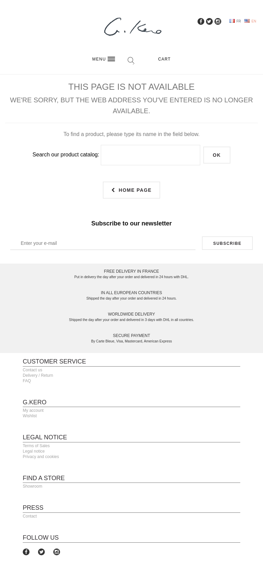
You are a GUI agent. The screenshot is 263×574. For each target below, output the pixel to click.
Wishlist (30, 415)
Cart (164, 59)
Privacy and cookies (41, 456)
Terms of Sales (36, 445)
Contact (30, 516)
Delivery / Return (38, 375)
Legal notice (34, 451)
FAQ (27, 380)
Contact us (32, 370)
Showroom (32, 486)
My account (33, 410)
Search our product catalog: (66, 154)
